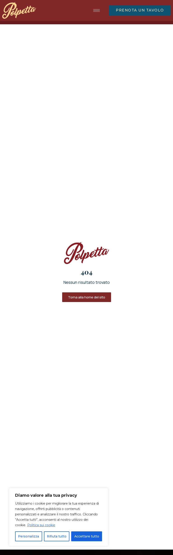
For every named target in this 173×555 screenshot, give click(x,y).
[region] (58, 517)
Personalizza (28, 536)
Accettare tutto (86, 536)
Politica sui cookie (41, 525)
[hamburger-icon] (96, 10)
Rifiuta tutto (56, 536)
